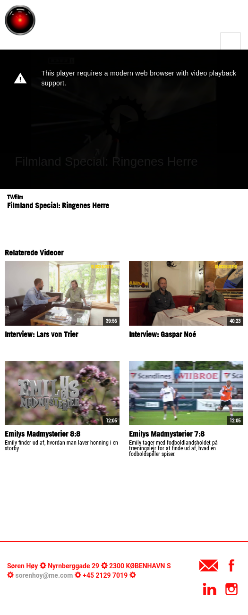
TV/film (15, 197)
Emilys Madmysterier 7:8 (167, 433)
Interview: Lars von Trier (41, 334)
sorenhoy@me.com (44, 575)
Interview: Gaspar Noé (162, 334)
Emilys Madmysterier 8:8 (42, 433)
